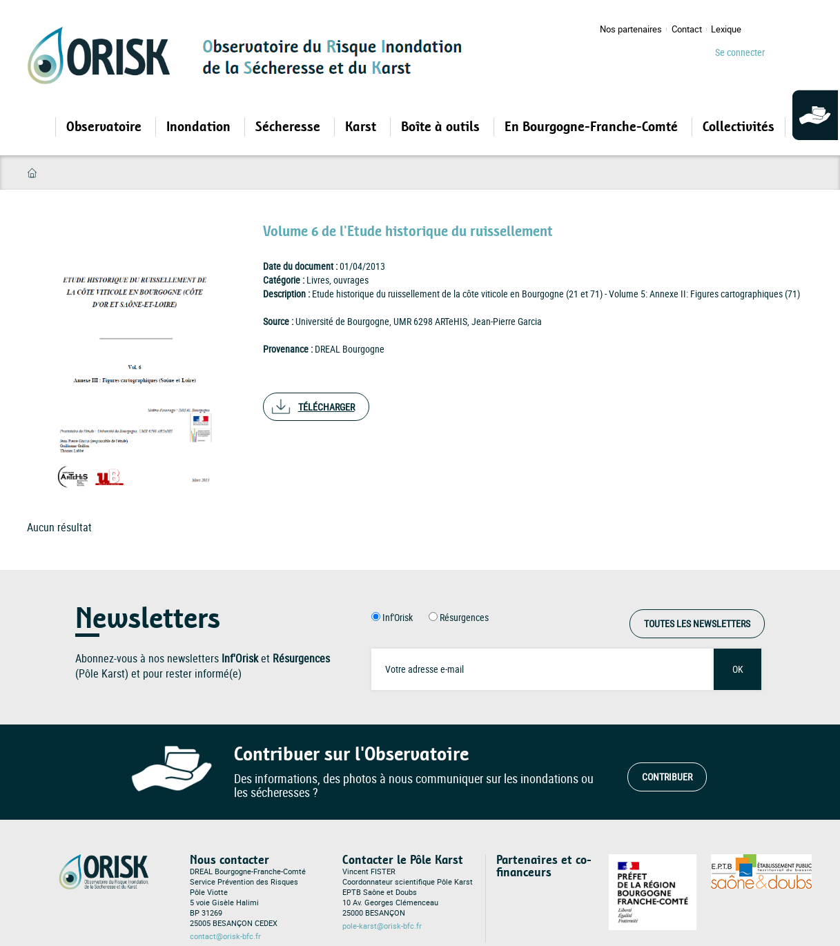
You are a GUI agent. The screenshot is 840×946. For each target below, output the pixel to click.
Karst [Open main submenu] (362, 127)
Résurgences (464, 617)
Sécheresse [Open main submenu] (289, 127)
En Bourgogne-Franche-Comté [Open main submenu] (593, 127)
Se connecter (740, 52)
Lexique (726, 29)
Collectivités (738, 127)
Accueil (32, 173)
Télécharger (326, 406)
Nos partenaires (631, 29)
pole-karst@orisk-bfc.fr (382, 926)
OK (737, 669)
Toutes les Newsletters (697, 623)
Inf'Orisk (397, 617)
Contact (687, 29)
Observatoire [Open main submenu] (105, 127)
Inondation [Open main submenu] (200, 127)
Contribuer (667, 776)
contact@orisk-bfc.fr (225, 936)
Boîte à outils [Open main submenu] (442, 127)
